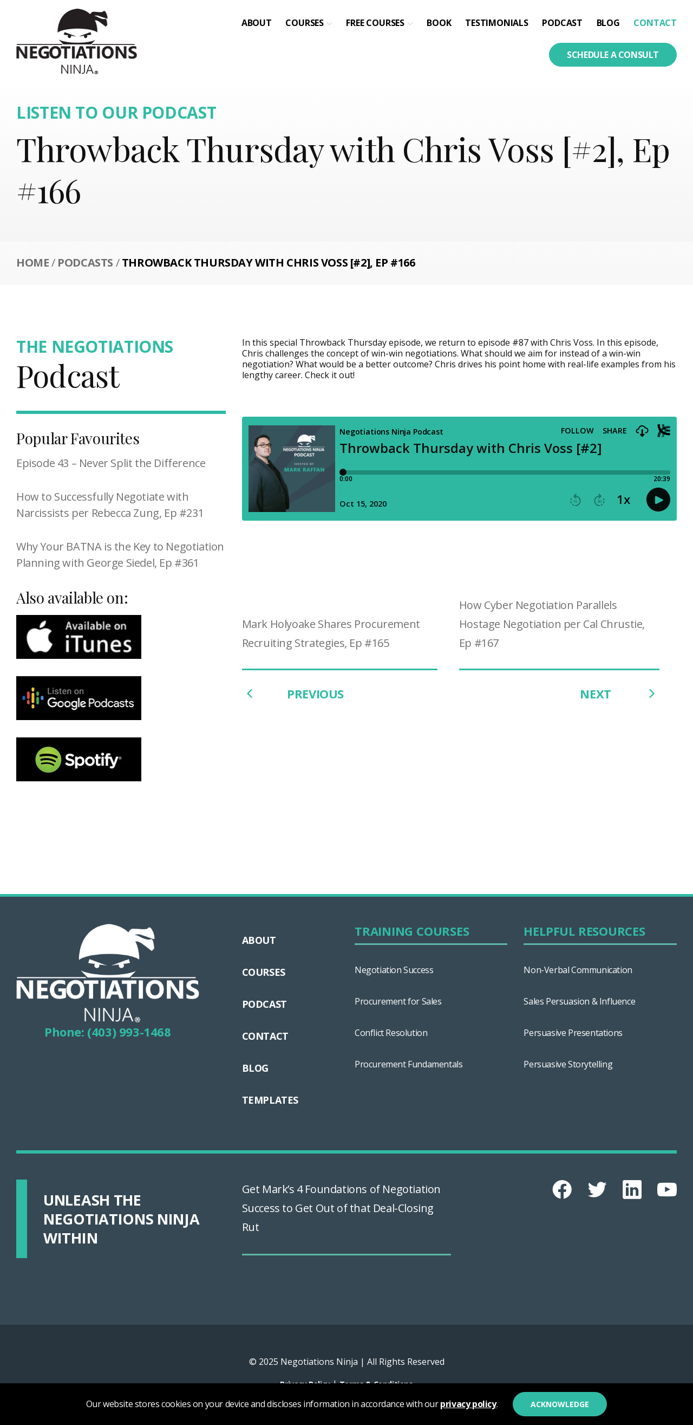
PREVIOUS (293, 693)
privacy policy (468, 1404)
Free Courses (375, 23)
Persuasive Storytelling (568, 1064)
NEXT (619, 693)
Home (32, 262)
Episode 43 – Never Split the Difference (110, 463)
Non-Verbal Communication (578, 970)
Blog (608, 23)
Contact (655, 23)
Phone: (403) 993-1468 (107, 1032)
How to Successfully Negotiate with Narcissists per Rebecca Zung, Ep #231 (110, 504)
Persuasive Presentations (573, 1033)
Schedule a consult (613, 55)
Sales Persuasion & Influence (579, 1001)
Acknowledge (560, 1404)
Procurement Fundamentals (408, 1064)
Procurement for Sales (398, 1001)
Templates (270, 1099)
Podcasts (85, 262)
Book (439, 23)
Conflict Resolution (391, 1033)
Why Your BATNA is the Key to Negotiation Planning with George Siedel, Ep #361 (120, 554)
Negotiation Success (394, 970)
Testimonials (496, 23)
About (256, 23)
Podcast (562, 23)
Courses (304, 23)
